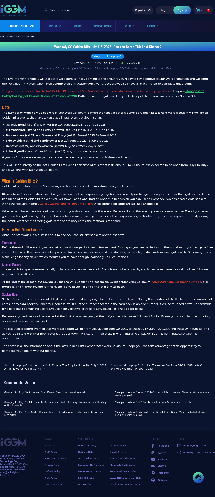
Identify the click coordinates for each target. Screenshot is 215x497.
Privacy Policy (53, 465)
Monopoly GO (50, 68)
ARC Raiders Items (88, 458)
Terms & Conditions (56, 458)
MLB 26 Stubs (86, 478)
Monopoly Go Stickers (122, 465)
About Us (50, 445)
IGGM (119, 63)
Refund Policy (52, 471)
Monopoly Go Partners (91, 465)
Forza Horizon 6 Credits (123, 471)
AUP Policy (51, 452)
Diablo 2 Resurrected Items (125, 484)
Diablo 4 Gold (85, 452)
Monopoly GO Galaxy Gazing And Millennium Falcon (140, 68)
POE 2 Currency (87, 445)
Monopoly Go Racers (89, 471)
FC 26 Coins (85, 484)
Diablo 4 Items (118, 452)
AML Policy (51, 478)
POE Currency (118, 445)
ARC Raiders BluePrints (123, 458)
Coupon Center (53, 484)
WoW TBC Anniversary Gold (125, 478)
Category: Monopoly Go (107, 56)
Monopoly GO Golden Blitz (82, 68)
